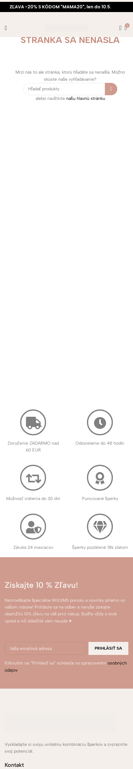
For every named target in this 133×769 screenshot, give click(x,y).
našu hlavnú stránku (85, 98)
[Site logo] (66, 27)
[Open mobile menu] (6, 28)
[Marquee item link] (66, 6)
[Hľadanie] (118, 28)
